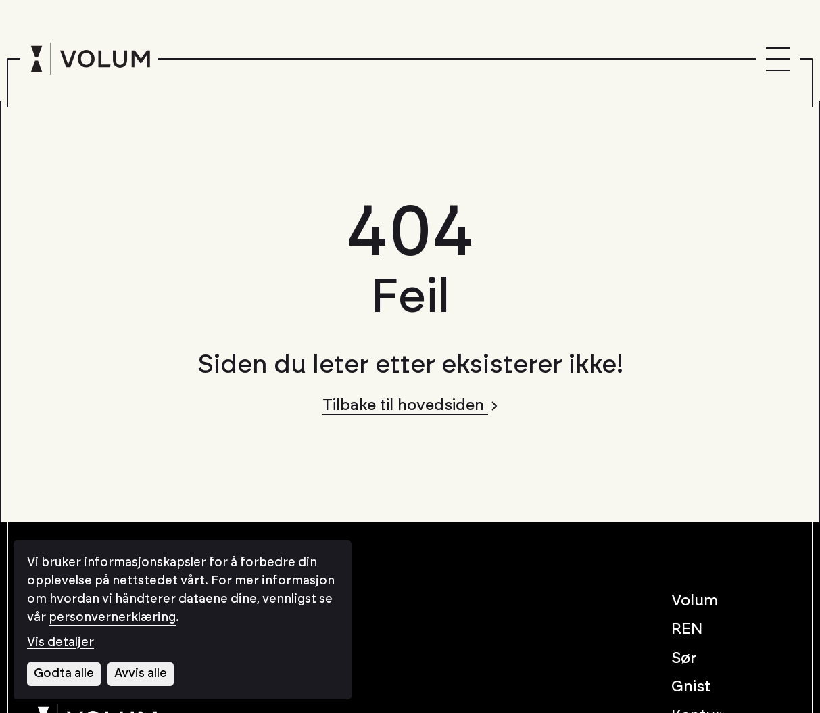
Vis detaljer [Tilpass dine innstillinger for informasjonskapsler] (60, 643)
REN (687, 629)
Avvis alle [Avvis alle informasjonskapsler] (140, 674)
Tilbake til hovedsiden (410, 405)
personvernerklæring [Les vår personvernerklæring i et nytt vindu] (112, 618)
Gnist (690, 687)
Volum (694, 601)
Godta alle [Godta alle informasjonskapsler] (64, 674)
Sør (684, 658)
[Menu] (778, 59)
